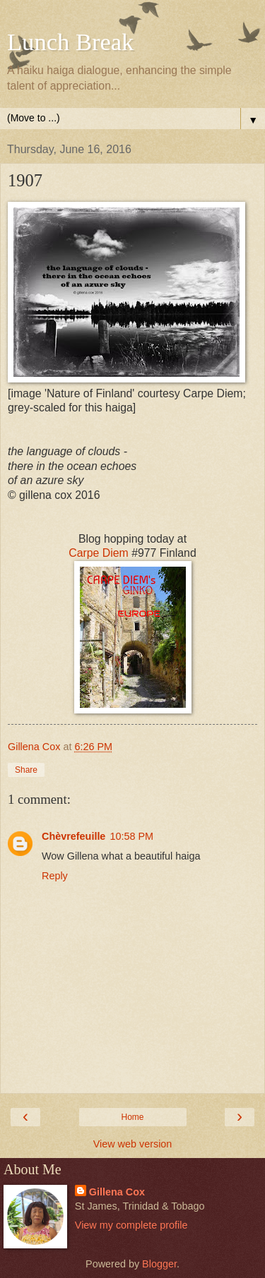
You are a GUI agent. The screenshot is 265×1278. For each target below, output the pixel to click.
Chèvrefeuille (73, 836)
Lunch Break (70, 41)
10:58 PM (131, 836)
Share (26, 770)
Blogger (159, 1264)
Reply (55, 875)
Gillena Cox (117, 1192)
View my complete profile (131, 1225)
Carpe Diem (98, 553)
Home (132, 1117)
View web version (132, 1144)
